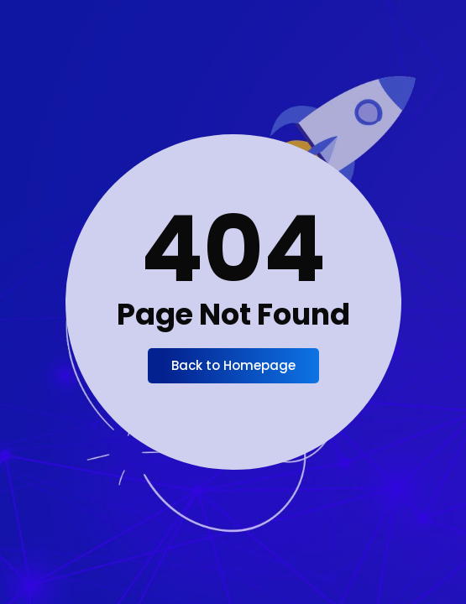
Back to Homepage (233, 365)
